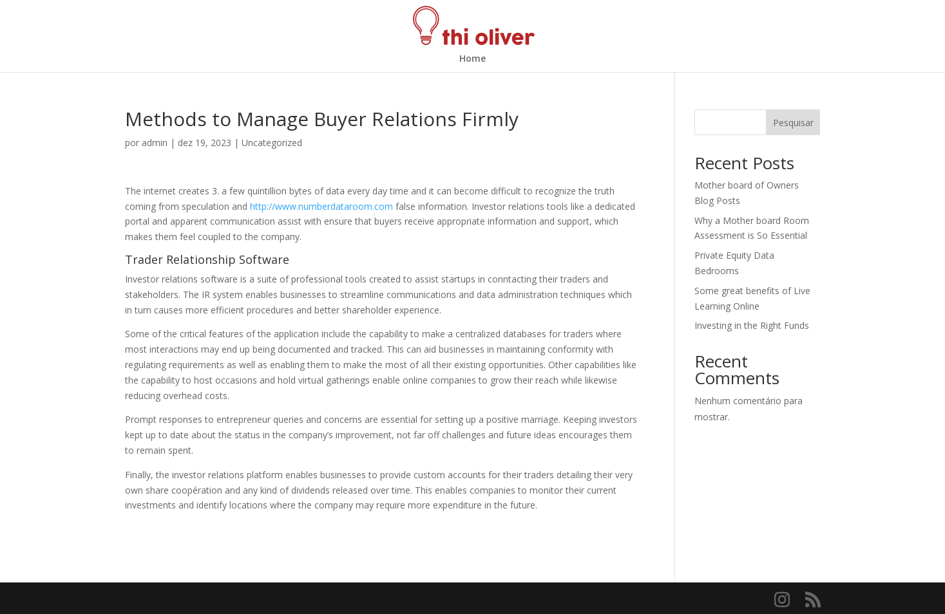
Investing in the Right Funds (751, 325)
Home (472, 59)
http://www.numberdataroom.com (321, 206)
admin (154, 142)
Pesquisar (793, 122)
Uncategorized (272, 142)
